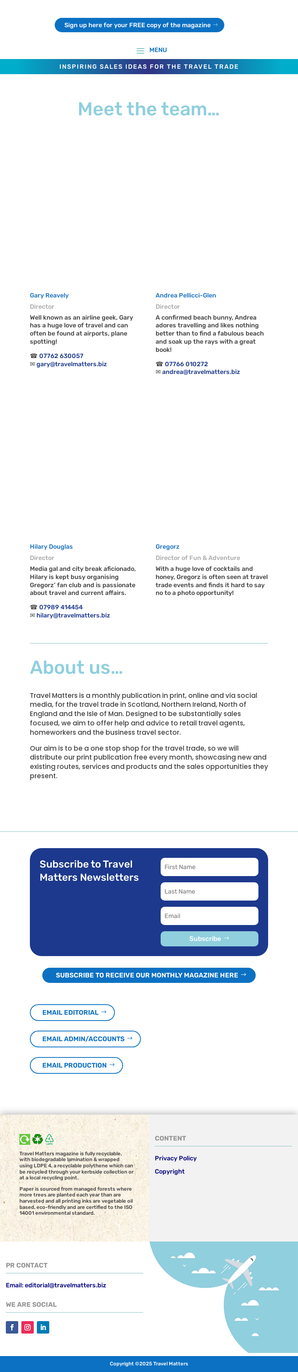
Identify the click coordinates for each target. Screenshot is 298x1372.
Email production (74, 1065)
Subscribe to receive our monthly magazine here (147, 975)
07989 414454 (61, 607)
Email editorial (70, 1012)
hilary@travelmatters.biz (73, 615)
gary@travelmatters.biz (71, 364)
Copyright (170, 1171)
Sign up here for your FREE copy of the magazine (137, 25)
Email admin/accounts (83, 1039)
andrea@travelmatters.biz (201, 372)
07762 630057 (61, 356)
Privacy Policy (176, 1158)
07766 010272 (186, 364)
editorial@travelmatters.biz (65, 1285)
